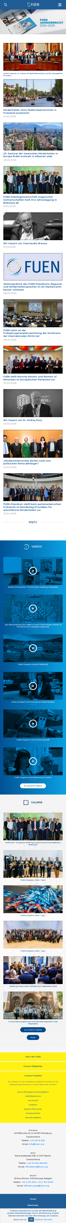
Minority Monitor (33, 1113)
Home (33, 1199)
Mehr (33, 522)
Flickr (33, 1037)
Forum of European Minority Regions (33, 1092)
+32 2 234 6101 (29, 1182)
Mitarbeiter (33, 1205)
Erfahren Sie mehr (43, 1219)
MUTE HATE (33, 1100)
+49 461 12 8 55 (37, 1140)
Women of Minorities (33, 1109)
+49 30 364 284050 (37, 1163)
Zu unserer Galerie (33, 1030)
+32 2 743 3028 (45, 1182)
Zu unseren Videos (33, 786)
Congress (33, 1105)
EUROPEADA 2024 (33, 1096)
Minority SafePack (33, 1117)
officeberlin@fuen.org (36, 1167)
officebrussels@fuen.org (36, 1186)
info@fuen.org (36, 1144)
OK (31, 1219)
